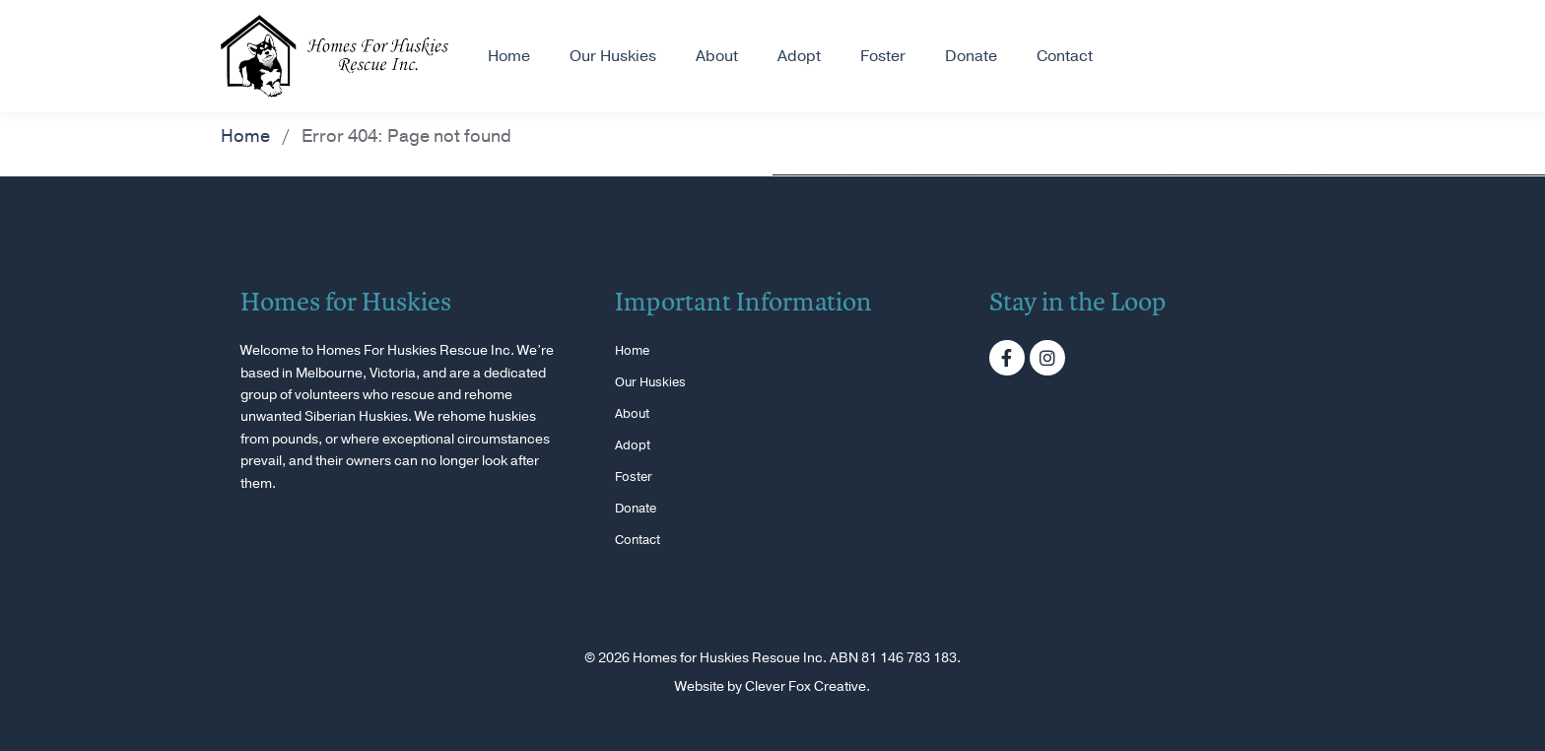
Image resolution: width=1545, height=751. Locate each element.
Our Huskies (613, 56)
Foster (883, 56)
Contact (1065, 56)
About (717, 56)
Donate (971, 56)
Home (509, 56)
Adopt (799, 56)
